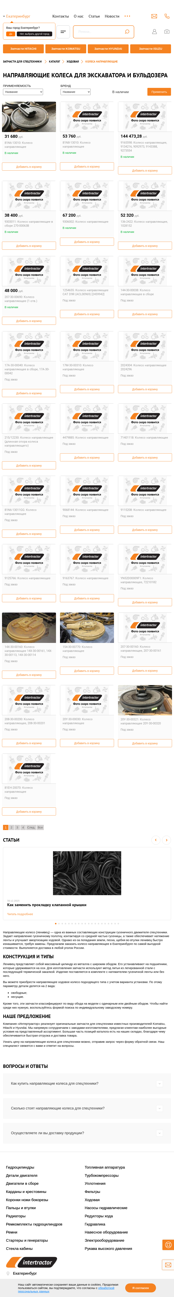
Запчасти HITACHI (22, 49)
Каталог (54, 59)
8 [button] (78, 923)
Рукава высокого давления (108, 1248)
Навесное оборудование (106, 1232)
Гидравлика (95, 1224)
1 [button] (54, 923)
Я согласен (140, 1288)
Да (10, 34)
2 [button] (58, 923)
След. (31, 825)
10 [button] (85, 923)
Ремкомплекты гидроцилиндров (34, 1224)
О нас (79, 16)
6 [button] (71, 923)
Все (40, 825)
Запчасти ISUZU (151, 49)
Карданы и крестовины (26, 1192)
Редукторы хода (99, 1216)
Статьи (94, 16)
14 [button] (99, 923)
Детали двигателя (21, 1175)
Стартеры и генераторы (27, 1240)
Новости (112, 16)
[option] (87, 882)
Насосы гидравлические (106, 1208)
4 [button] (65, 923)
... (127, 14)
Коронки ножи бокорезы (27, 1200)
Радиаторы (16, 1216)
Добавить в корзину (29, 164)
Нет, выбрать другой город (34, 34)
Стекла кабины (19, 1248)
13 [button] (95, 923)
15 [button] (102, 923)
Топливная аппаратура (105, 1167)
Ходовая (92, 1200)
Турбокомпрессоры (102, 1175)
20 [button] (119, 923)
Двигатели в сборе (22, 1184)
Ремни (11, 1232)
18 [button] (112, 923)
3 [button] (61, 923)
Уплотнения (95, 1184)
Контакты (60, 16)
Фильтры (92, 1192)
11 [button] (88, 923)
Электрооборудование (104, 1240)
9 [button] (82, 923)
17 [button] (109, 923)
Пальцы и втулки (21, 1208)
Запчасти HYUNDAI (108, 49)
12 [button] (92, 923)
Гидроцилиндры (20, 1167)
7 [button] (75, 923)
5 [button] (68, 923)
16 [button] (105, 923)
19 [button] (116, 923)
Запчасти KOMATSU (65, 49)
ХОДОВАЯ (73, 59)
